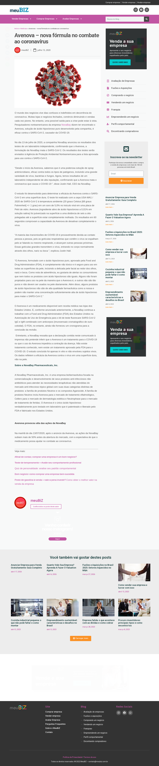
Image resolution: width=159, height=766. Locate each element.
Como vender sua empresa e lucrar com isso (116, 252)
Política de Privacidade (72, 757)
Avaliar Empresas (72, 19)
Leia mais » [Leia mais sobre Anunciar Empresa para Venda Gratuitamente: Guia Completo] (109, 207)
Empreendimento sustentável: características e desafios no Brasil (114, 296)
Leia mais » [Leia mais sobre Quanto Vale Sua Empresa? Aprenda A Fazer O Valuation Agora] (109, 224)
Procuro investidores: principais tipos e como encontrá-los (130, 623)
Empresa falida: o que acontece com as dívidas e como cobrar (98, 621)
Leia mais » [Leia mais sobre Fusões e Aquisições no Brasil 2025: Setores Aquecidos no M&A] (109, 242)
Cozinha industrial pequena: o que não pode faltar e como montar (115, 273)
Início (16, 28)
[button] (80, 638)
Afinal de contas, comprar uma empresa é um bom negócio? (46, 457)
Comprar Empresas (47, 19)
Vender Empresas (22, 19)
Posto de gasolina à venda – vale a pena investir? (40, 480)
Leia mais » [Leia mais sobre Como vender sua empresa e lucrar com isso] (109, 262)
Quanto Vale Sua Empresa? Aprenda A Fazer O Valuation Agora (124, 216)
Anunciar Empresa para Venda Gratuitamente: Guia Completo (121, 198)
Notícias (23, 28)
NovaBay (66, 124)
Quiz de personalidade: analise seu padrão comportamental (45, 468)
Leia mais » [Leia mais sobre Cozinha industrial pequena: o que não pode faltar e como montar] (109, 284)
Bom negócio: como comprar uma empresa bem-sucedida (44, 474)
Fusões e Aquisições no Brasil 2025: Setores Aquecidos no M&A (123, 233)
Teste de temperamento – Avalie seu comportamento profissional (48, 462)
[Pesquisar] (146, 19)
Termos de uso (90, 757)
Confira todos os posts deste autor (46, 506)
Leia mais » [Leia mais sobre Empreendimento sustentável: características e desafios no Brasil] (109, 307)
